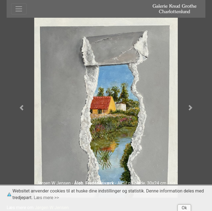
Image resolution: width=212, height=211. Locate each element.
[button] (21, 108)
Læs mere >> (46, 197)
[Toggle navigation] (18, 8)
